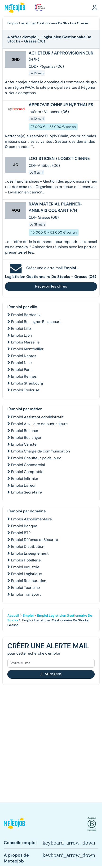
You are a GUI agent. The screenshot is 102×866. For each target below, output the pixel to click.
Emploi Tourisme (25, 587)
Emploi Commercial (28, 464)
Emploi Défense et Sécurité (34, 539)
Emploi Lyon (21, 335)
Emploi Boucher (24, 430)
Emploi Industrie (25, 567)
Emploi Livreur (23, 485)
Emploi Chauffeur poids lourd (36, 458)
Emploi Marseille (25, 342)
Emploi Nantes (23, 355)
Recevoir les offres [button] (51, 286)
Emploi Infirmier (24, 478)
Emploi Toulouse (25, 390)
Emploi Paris (21, 369)
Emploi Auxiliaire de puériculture (39, 423)
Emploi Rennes (24, 376)
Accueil (13, 615)
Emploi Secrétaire (26, 492)
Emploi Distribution (27, 546)
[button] (94, 7)
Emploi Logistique (26, 573)
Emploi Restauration (28, 580)
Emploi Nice (21, 362)
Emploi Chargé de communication (40, 451)
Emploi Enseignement (30, 553)
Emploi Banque (24, 525)
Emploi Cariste (23, 444)
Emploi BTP (21, 532)
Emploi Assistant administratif (37, 416)
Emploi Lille (21, 328)
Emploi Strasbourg (27, 383)
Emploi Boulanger (26, 437)
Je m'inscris (51, 674)
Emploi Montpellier (27, 349)
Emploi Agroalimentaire (31, 519)
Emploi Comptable (27, 471)
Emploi (28, 615)
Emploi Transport (26, 594)
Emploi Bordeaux (25, 314)
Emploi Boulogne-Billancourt (36, 321)
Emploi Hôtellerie (26, 560)
